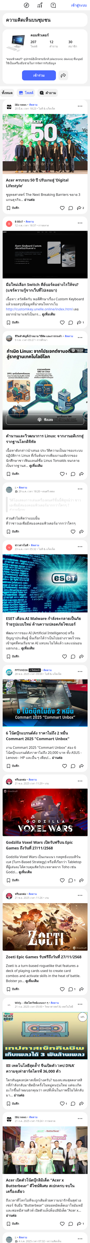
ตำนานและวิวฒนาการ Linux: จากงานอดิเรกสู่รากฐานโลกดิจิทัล (44, 438)
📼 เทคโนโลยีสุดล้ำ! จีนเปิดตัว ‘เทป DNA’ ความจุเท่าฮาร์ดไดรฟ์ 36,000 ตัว (40, 1068)
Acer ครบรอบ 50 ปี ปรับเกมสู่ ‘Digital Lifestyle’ (37, 182)
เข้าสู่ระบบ (79, 5)
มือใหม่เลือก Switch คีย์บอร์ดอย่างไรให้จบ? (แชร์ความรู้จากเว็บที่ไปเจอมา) (42, 287)
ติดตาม (33, 104)
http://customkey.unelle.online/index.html (39, 309)
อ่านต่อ (29, 199)
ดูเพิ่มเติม (48, 314)
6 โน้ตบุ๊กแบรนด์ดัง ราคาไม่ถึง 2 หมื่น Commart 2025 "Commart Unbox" (37, 735)
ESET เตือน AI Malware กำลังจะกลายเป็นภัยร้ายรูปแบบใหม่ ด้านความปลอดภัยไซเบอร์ (43, 621)
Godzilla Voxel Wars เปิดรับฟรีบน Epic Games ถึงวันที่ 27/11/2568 (39, 845)
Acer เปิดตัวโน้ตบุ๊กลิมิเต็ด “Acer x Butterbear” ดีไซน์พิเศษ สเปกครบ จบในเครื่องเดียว (40, 1185)
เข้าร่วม (39, 75)
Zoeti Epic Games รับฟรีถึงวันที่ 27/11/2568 (44, 956)
